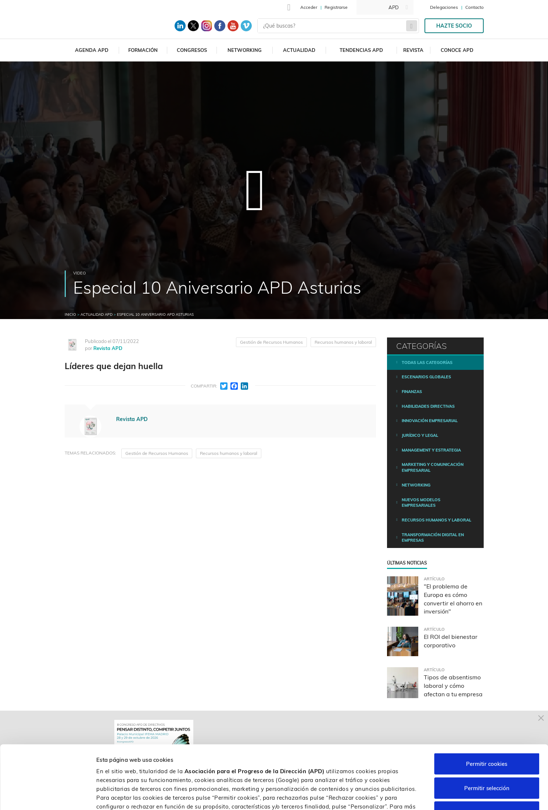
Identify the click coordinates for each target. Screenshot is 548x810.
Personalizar (390, 795)
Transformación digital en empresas (433, 537)
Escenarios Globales (426, 376)
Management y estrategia (431, 450)
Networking (245, 50)
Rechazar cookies (486, 761)
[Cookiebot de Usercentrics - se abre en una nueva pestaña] (47, 795)
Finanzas (412, 391)
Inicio (70, 314)
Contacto (474, 7)
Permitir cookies (486, 713)
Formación (143, 50)
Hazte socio (454, 25)
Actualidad (299, 50)
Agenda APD (91, 50)
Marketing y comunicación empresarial (432, 467)
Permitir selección (486, 737)
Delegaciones (444, 7)
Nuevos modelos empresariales (421, 502)
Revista (413, 50)
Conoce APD (457, 50)
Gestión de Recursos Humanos (271, 342)
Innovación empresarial (430, 420)
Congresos (192, 50)
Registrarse (336, 7)
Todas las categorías (427, 362)
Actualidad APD (96, 314)
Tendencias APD (361, 50)
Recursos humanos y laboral (343, 342)
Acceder (308, 7)
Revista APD (107, 348)
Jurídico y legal (420, 435)
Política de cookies (203, 764)
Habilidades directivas (428, 406)
